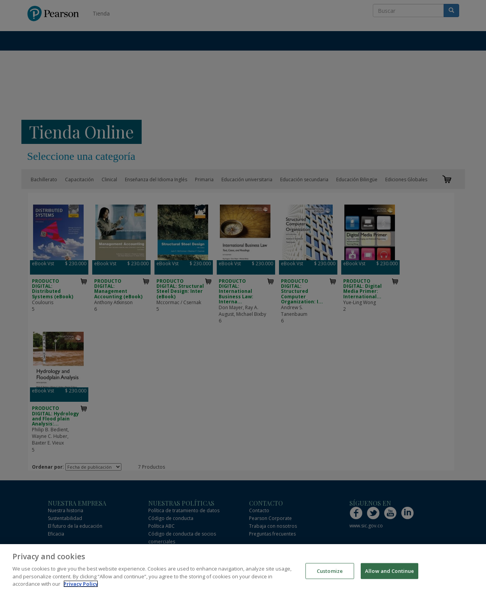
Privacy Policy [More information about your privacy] (80, 584)
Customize (330, 571)
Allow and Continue (389, 571)
